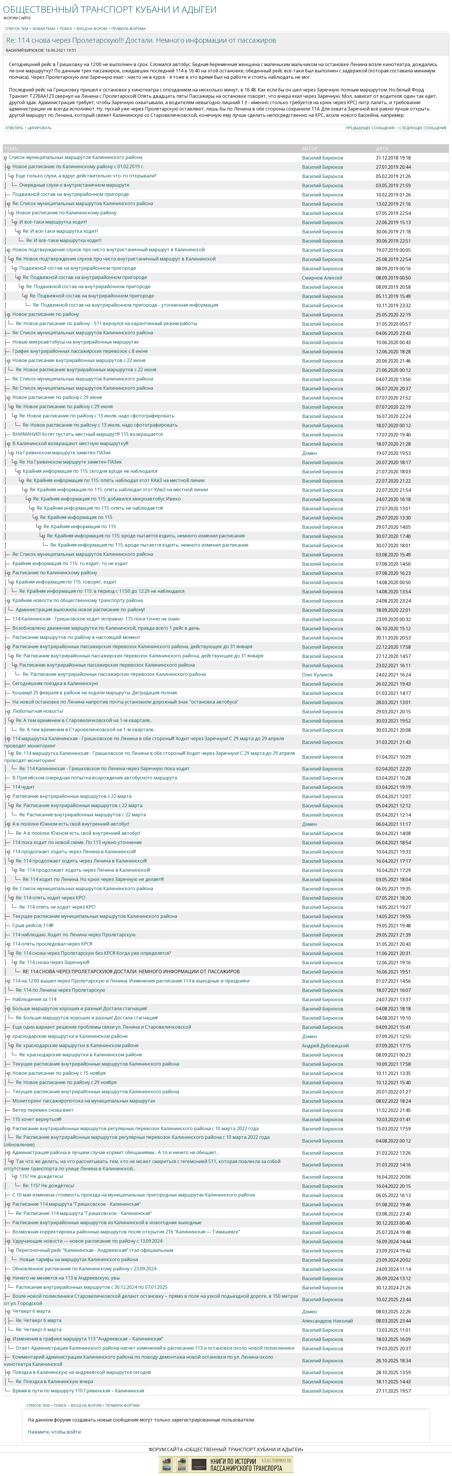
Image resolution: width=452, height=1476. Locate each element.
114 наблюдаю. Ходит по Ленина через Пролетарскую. (74, 934)
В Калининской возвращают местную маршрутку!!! (70, 443)
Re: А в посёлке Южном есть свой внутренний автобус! (78, 833)
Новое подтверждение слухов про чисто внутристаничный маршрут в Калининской (108, 249)
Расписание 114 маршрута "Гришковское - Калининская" (76, 1204)
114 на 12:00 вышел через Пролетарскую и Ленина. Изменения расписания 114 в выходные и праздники (130, 981)
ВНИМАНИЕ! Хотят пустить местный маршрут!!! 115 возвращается (87, 434)
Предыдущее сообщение (370, 127)
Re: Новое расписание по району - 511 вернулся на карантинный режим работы (106, 323)
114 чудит (23, 787)
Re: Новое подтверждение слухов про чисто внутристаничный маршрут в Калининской (116, 259)
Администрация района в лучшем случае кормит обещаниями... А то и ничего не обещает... (115, 1152)
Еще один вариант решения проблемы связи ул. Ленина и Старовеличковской (101, 1027)
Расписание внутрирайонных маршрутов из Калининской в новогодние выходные (106, 1222)
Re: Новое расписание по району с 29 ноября (66, 1082)
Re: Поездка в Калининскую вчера (54, 1381)
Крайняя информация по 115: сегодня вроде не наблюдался (90, 471)
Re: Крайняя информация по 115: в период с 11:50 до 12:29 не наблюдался (101, 591)
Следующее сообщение (423, 127)
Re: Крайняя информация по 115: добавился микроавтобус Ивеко (107, 499)
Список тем (16, 28)
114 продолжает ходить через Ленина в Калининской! (74, 851)
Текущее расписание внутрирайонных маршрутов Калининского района (95, 1064)
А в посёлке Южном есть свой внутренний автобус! (70, 824)
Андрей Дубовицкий (325, 1045)
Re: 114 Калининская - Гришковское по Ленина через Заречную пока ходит (104, 768)
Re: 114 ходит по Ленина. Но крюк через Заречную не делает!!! (93, 879)
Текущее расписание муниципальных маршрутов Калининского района (94, 916)
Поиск (66, 28)
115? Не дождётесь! (41, 1176)
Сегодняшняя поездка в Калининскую (55, 683)
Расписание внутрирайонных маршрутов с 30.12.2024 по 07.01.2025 (91, 1287)
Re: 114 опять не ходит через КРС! (57, 907)
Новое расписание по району (45, 314)
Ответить (14, 127)
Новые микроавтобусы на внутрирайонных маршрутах (75, 342)
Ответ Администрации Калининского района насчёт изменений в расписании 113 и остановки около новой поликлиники (155, 1348)
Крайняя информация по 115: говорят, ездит (66, 582)
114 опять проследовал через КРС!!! (52, 944)
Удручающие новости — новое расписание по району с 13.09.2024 (87, 1241)
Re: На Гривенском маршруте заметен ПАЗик (70, 462)
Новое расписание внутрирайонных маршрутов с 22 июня (78, 360)
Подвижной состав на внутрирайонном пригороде (70, 194)
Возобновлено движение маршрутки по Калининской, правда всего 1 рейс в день (106, 628)
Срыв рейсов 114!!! (32, 925)
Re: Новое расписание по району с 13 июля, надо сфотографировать (96, 415)
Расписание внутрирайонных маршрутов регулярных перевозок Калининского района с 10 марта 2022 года (135, 1128)
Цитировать (40, 127)
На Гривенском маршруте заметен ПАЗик (63, 452)
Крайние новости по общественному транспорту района (77, 600)
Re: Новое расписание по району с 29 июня (64, 406)
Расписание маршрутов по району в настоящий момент (76, 637)
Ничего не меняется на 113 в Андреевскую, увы (66, 1278)
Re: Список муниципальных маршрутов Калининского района (82, 203)
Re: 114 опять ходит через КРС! (50, 897)
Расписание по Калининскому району (54, 572)
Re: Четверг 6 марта (38, 1320)
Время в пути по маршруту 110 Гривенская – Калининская (78, 1390)
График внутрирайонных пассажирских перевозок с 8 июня (80, 351)
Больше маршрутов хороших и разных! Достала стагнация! (79, 1008)
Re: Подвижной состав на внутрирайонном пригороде (85, 277)
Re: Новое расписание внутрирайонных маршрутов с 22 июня (86, 369)
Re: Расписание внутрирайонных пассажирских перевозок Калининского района (114, 674)
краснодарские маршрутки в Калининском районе (70, 1036)
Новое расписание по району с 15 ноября (59, 1073)
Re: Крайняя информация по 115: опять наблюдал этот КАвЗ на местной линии (115, 480)
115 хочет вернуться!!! (36, 1119)
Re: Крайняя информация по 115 (76, 517)
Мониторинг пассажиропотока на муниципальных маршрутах (83, 1101)
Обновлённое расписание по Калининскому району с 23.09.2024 (84, 1268)
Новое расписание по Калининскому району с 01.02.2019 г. (78, 166)
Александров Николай (327, 1321)
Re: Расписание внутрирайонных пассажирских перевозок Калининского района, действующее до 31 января (139, 655)
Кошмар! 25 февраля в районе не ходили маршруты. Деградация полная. (95, 692)
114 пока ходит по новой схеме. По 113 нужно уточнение (77, 842)
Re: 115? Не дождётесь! (48, 1185)
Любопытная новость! (37, 711)
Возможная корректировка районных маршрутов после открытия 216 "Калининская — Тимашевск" (126, 1232)
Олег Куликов (317, 675)
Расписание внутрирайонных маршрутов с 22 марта (71, 796)
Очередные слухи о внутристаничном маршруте (74, 185)
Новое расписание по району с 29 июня (57, 397)
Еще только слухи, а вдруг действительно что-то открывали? (86, 175)
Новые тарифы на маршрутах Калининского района (78, 1259)
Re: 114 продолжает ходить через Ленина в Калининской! (81, 861)
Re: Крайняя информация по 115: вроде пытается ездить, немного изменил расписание (146, 535)
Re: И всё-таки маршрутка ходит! (60, 231)
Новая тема (44, 28)
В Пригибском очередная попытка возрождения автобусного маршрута (94, 777)
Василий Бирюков (25, 50)
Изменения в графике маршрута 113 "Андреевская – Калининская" (87, 1339)
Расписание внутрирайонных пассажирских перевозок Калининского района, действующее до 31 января (132, 646)
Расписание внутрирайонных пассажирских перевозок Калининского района (107, 665)
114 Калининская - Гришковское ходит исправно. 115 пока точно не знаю (96, 619)
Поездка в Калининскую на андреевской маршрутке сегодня (81, 1372)
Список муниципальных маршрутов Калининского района (75, 157)
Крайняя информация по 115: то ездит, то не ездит (70, 563)
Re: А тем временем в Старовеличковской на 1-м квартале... (84, 720)
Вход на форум (92, 28)
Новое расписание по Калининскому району (66, 212)
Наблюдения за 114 (34, 999)
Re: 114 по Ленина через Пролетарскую (60, 990)
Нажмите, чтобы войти (54, 1432)
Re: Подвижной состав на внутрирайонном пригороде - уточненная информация (125, 305)
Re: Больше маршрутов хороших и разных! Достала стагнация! (87, 1017)
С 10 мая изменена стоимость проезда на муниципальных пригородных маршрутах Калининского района (133, 1195)
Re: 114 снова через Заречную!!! (54, 962)
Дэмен (309, 453)
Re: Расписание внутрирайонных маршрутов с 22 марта (79, 805)
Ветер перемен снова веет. (43, 1110)
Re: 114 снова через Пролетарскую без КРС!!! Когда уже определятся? (93, 953)
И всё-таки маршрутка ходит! (53, 222)
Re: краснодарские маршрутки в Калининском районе (77, 1045)
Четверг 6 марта (31, 1311)
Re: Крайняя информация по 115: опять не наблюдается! (100, 508)
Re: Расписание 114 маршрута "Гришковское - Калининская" (84, 1213)
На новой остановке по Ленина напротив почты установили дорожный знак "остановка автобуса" (125, 702)
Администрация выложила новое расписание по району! (80, 609)
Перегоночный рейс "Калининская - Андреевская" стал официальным (94, 1250)
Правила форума (129, 28)
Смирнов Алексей (322, 278)
